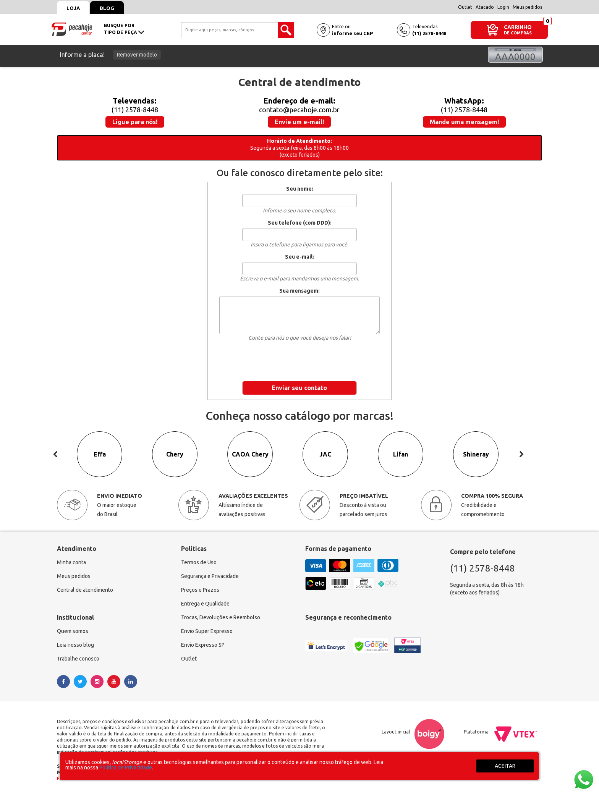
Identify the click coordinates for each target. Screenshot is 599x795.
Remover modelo (137, 55)
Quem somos (72, 631)
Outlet (465, 7)
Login (503, 7)
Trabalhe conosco (78, 659)
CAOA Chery (250, 454)
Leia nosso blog (75, 645)
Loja (73, 8)
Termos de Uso (199, 563)
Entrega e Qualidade (205, 604)
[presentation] (299, 360)
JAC (325, 454)
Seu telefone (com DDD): (300, 223)
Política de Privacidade (125, 767)
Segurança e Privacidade (210, 576)
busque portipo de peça (124, 29)
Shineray (476, 454)
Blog (107, 8)
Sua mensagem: (299, 291)
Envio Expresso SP (203, 645)
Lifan (400, 454)
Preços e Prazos (200, 590)
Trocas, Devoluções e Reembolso (220, 618)
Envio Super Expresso (207, 631)
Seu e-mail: (299, 257)
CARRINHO (518, 27)
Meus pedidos (527, 7)
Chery (174, 454)
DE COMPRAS (518, 33)
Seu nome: (299, 189)
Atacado (485, 7)
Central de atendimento (85, 590)
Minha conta (71, 563)
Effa (100, 454)
